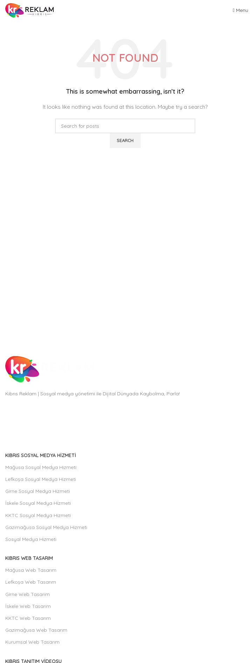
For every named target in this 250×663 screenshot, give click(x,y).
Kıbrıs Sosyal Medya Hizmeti (40, 455)
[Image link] (49, 369)
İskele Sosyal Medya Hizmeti (38, 503)
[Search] (125, 126)
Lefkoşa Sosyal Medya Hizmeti (40, 479)
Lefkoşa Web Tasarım (30, 582)
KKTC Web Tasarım (28, 618)
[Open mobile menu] (240, 10)
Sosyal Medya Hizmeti (30, 539)
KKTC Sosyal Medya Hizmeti (38, 515)
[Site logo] (29, 10)
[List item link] (125, 423)
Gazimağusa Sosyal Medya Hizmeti (46, 527)
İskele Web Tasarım (28, 606)
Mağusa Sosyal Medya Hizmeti (40, 467)
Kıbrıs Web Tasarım (29, 558)
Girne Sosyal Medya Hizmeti (37, 491)
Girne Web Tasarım (27, 594)
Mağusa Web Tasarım (30, 570)
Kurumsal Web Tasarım (32, 642)
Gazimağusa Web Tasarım (36, 630)
